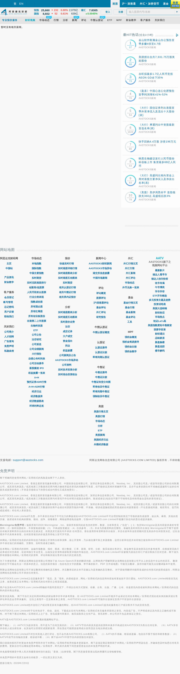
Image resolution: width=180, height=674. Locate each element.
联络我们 (9, 316)
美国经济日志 (101, 439)
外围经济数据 (101, 444)
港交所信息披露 (101, 273)
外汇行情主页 (130, 263)
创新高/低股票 (36, 287)
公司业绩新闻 (36, 349)
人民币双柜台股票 (36, 292)
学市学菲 (160, 291)
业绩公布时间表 (36, 358)
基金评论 (101, 307)
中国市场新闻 (101, 278)
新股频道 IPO (36, 368)
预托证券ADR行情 (36, 382)
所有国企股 (37, 306)
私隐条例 (9, 351)
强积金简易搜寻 (130, 341)
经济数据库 (37, 396)
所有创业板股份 (36, 316)
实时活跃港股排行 (36, 282)
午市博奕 (160, 287)
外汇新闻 (130, 273)
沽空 (67, 326)
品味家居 (160, 338)
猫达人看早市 (160, 274)
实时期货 (36, 278)
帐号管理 (9, 302)
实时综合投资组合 (67, 374)
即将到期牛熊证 (101, 391)
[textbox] (153, 12)
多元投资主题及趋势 (159, 300)
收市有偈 (160, 283)
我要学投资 (160, 329)
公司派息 (36, 344)
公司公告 (36, 334)
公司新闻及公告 (67, 355)
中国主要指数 (36, 273)
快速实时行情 (68, 263)
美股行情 (101, 416)
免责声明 (9, 346)
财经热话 (160, 312)
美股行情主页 (101, 411)
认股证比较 (101, 352)
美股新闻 (101, 435)
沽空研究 (36, 339)
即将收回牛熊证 (101, 386)
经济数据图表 (36, 401)
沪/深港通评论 (101, 302)
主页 (9, 263)
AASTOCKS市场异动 (67, 360)
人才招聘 (9, 336)
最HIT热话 (138, 35)
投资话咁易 (160, 304)
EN (21, 3)
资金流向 (67, 341)
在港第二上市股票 (36, 321)
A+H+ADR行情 (36, 386)
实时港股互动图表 (67, 278)
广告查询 (9, 341)
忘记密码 (9, 307)
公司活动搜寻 (36, 363)
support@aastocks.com (28, 460)
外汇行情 (130, 268)
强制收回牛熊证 (101, 396)
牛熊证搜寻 (101, 372)
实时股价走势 (67, 321)
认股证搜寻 (101, 347)
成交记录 (67, 331)
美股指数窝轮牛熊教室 (160, 325)
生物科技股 (37, 325)
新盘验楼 (160, 342)
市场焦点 (160, 316)
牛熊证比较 (101, 377)
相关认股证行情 (67, 287)
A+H (36, 377)
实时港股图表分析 (67, 273)
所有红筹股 (37, 311)
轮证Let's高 (159, 321)
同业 (67, 345)
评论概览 (101, 293)
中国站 (9, 268)
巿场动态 (130, 282)
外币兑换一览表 (130, 287)
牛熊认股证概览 (101, 332)
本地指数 (36, 263)
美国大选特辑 (160, 308)
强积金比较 (131, 346)
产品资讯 (9, 277)
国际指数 (36, 268)
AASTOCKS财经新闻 (101, 263)
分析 (101, 426)
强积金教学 (131, 351)
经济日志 (36, 391)
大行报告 (36, 353)
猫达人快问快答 (159, 278)
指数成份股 (37, 301)
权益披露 (67, 350)
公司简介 (9, 331)
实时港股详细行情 (67, 268)
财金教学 (9, 282)
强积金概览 (131, 337)
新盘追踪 (160, 346)
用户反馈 (9, 311)
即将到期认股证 (101, 357)
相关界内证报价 (67, 297)
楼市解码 (160, 350)
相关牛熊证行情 (67, 292)
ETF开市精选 (160, 295)
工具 (130, 321)
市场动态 (101, 421)
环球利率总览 (36, 405)
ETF (36, 330)
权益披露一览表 (36, 373)
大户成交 (67, 336)
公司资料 (67, 364)
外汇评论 (101, 312)
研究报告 (101, 317)
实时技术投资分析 (67, 369)
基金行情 (130, 307)
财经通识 (160, 333)
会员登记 (9, 297)
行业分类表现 (36, 297)
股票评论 (101, 298)
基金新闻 (130, 312)
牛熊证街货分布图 (101, 382)
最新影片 (160, 270)
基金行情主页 (130, 302)
